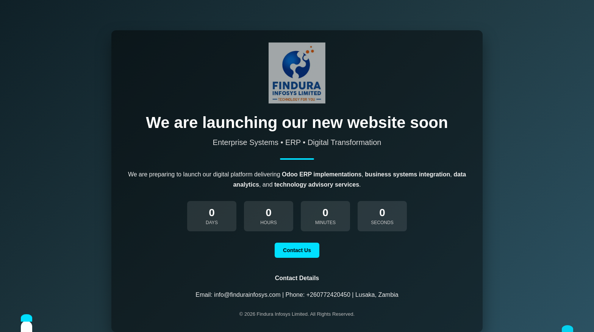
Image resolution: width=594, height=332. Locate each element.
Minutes (325, 222)
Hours (268, 222)
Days (212, 222)
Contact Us (297, 250)
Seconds (382, 222)
